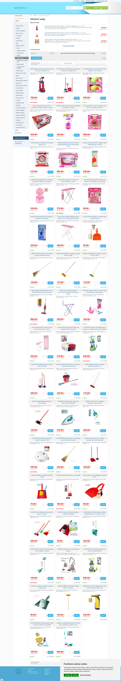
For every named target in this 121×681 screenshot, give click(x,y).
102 (36, 64)
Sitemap (46, 674)
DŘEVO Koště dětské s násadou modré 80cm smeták (94, 254)
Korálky (18, 55)
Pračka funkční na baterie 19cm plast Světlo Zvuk (42, 143)
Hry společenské (19, 26)
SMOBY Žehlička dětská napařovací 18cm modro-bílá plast (68, 402)
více (37, 74)
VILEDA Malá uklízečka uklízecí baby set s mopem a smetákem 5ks (61, 32)
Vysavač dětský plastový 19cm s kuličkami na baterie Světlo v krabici (42, 106)
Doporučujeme (19, 40)
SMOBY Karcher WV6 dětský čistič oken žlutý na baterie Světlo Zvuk (94, 587)
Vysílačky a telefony (20, 112)
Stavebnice (18, 105)
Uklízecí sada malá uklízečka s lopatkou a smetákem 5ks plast (68, 106)
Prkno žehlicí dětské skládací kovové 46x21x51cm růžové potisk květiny (68, 217)
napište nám (18, 143)
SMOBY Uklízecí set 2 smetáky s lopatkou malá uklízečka (94, 402)
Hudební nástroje (20, 122)
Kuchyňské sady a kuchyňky (20, 67)
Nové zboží (18, 132)
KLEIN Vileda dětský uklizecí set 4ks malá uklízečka (42, 365)
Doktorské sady (20, 64)
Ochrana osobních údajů (101, 1)
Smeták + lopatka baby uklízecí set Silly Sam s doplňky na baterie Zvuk (68, 624)
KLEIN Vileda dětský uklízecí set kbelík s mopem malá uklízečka (68, 365)
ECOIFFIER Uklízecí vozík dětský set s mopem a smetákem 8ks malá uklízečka (95, 328)
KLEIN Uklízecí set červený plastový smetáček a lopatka (68, 513)
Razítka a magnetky (20, 110)
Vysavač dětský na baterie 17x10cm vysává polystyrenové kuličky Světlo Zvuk (68, 144)
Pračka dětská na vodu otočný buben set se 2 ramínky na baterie (95, 106)
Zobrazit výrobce (19, 18)
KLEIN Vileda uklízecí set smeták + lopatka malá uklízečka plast (94, 439)
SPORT (17, 130)
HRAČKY (17, 21)
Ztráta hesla (47, 673)
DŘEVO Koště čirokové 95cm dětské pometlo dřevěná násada (42, 254)
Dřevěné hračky (19, 95)
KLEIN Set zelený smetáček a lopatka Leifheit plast (42, 587)
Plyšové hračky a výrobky (21, 85)
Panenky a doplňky (21, 50)
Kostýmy (18, 28)
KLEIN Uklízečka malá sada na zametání (68, 475)
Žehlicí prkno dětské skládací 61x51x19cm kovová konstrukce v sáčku (68, 292)
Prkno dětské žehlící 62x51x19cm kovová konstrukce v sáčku (42, 328)
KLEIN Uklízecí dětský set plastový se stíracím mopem (42, 513)
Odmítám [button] (75, 675)
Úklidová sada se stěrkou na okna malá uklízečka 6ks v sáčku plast (94, 291)
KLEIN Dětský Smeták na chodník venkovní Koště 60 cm (94, 365)
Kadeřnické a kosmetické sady (22, 61)
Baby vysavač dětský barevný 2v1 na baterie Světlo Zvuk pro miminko (42, 291)
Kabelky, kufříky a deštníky (21, 80)
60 (34, 64)
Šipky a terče (18, 83)
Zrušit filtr (104, 58)
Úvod (31, 15)
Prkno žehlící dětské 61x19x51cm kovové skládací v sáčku (68, 180)
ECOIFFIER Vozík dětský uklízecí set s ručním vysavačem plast (95, 550)
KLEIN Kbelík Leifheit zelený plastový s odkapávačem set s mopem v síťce (94, 513)
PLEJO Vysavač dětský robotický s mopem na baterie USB (42, 439)
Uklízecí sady (20, 58)
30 (32, 64)
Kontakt (82, 1)
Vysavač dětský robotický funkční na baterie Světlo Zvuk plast (68, 328)
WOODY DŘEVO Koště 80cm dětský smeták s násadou (68, 587)
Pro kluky (18, 38)
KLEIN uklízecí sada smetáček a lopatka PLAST (94, 476)
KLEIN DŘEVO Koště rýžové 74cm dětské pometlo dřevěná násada (68, 439)
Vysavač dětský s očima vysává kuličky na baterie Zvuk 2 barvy (60, 39)
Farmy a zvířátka (19, 90)
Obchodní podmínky (90, 1)
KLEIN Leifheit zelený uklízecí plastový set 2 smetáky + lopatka (42, 550)
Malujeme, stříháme (20, 45)
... (16, 23)
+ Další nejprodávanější (68, 46)
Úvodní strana (18, 15)
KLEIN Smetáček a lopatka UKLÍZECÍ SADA (42, 476)
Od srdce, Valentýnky (20, 30)
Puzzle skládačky (19, 88)
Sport (17, 43)
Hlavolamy (18, 120)
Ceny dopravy (76, 1)
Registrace (47, 671)
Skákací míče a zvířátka (21, 73)
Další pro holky (20, 53)
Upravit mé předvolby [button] (85, 675)
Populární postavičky (20, 117)
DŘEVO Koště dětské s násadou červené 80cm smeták (68, 254)
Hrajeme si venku (19, 98)
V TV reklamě (19, 35)
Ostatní (17, 75)
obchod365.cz (20, 7)
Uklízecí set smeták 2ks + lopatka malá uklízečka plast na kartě (94, 143)
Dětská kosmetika (20, 93)
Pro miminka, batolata (21, 107)
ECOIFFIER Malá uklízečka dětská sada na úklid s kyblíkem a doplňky (42, 624)
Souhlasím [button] (67, 675)
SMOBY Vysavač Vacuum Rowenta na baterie (68, 550)
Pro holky (18, 48)
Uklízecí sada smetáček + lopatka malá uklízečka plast (94, 217)
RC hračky (18, 100)
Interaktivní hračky (20, 102)
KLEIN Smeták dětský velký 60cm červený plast (42, 402)
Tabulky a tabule (19, 70)
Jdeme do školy (19, 78)
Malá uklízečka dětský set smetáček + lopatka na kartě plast (42, 217)
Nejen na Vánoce (19, 33)
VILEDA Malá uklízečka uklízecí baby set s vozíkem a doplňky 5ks (61, 26)
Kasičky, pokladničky (20, 115)
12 (31, 64)
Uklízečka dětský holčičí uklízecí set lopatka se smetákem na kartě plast (94, 180)
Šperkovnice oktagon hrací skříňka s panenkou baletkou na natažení (42, 180)
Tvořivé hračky (19, 125)
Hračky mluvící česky (20, 127)
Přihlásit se (47, 670)
